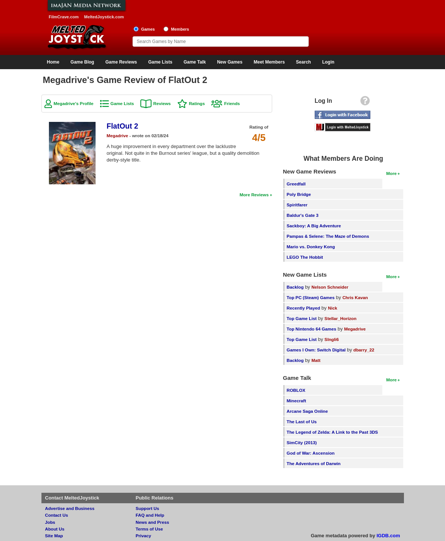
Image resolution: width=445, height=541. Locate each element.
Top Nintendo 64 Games (311, 328)
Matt (315, 360)
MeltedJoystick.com (104, 17)
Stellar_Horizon (340, 318)
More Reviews (254, 194)
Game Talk (195, 62)
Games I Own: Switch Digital (316, 349)
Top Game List (302, 318)
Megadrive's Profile (74, 103)
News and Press (152, 522)
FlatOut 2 (123, 126)
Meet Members (268, 62)
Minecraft (296, 400)
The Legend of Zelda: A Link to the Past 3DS (332, 432)
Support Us (147, 508)
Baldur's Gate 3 (302, 215)
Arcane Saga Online (307, 411)
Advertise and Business (70, 508)
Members (180, 29)
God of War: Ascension (310, 453)
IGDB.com (388, 535)
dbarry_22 (364, 349)
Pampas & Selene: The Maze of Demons (328, 236)
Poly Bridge (299, 194)
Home (53, 62)
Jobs (50, 522)
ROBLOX (296, 390)
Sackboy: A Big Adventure (314, 225)
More (391, 173)
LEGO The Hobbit (305, 257)
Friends (232, 103)
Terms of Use (149, 528)
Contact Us (56, 515)
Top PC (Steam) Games (310, 297)
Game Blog (82, 62)
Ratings (197, 103)
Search (303, 62)
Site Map (54, 535)
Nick (332, 307)
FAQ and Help (150, 515)
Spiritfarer (297, 204)
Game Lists (160, 62)
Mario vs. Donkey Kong (311, 246)
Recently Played (303, 307)
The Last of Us (302, 421)
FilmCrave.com (64, 17)
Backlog (295, 287)
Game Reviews (121, 62)
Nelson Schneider (329, 287)
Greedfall (296, 183)
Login (328, 62)
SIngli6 (331, 339)
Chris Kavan (355, 297)
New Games (229, 62)
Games (148, 29)
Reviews (162, 103)
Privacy (143, 535)
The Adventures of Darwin (313, 463)
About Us (55, 528)
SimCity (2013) (302, 442)
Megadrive (117, 135)
